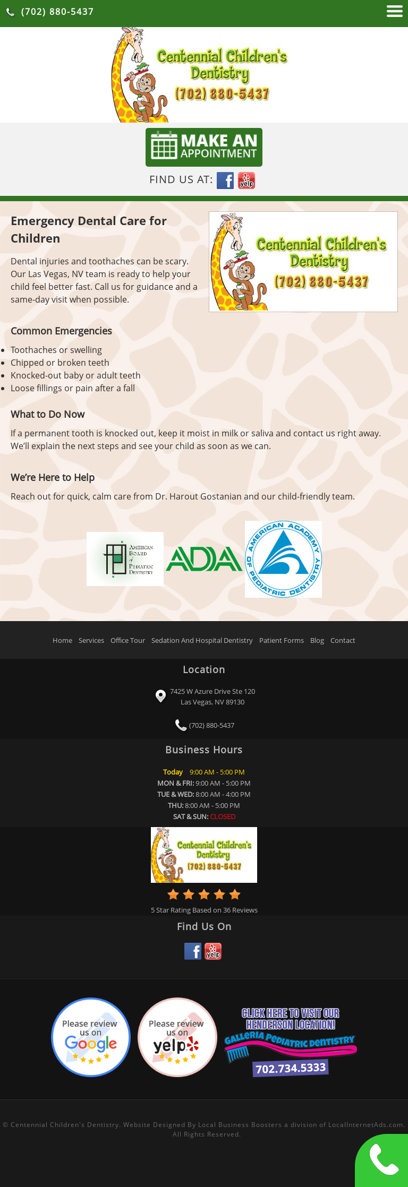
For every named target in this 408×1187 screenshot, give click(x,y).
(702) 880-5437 (49, 12)
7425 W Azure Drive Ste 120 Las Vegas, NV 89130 (212, 696)
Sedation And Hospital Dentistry (202, 640)
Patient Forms (281, 640)
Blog (317, 640)
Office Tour (127, 640)
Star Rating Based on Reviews (204, 910)
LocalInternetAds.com (365, 1124)
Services (91, 640)
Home (62, 640)
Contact (342, 640)
